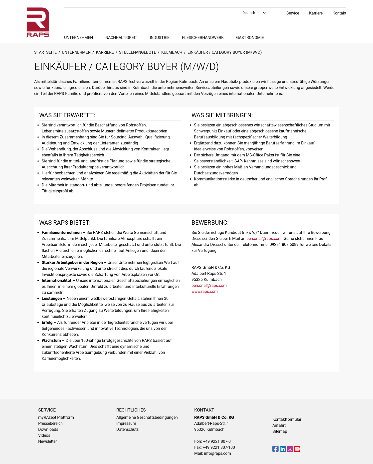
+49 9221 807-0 (217, 441)
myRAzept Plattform (56, 417)
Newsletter (47, 441)
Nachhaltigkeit (121, 37)
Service (292, 13)
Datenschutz (127, 429)
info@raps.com (217, 453)
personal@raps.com (264, 238)
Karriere (316, 13)
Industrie (160, 37)
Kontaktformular (286, 419)
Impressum (126, 423)
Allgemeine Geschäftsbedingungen (147, 417)
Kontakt (339, 13)
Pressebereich (50, 423)
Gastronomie (250, 37)
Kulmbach (171, 52)
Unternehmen (78, 37)
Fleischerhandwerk (203, 37)
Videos (44, 435)
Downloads (48, 429)
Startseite (45, 52)
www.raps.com (204, 291)
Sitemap (279, 431)
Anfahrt (279, 425)
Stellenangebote (137, 52)
